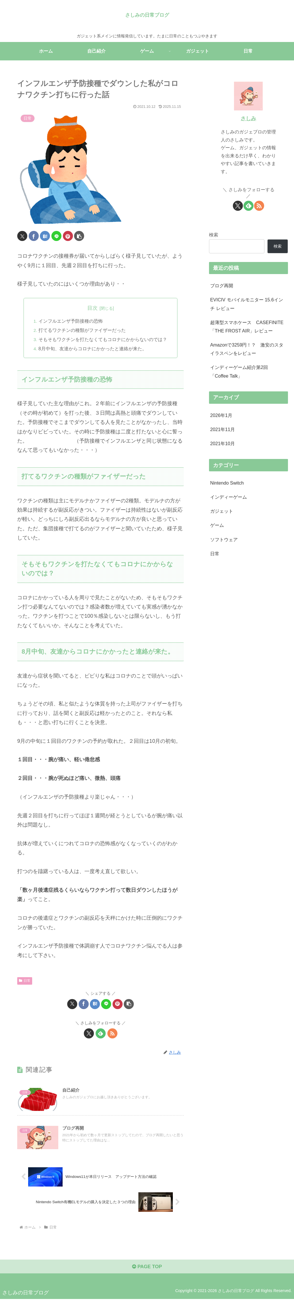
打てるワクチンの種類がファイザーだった (82, 330)
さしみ (248, 118)
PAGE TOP (147, 1270)
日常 (24, 981)
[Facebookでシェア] (34, 236)
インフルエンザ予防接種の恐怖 (70, 321)
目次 (92, 308)
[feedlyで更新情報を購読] (101, 1034)
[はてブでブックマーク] (45, 236)
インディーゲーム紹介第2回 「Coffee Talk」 (239, 371)
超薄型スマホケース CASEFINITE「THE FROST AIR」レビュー (246, 326)
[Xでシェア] (22, 236)
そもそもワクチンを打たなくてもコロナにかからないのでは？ (102, 339)
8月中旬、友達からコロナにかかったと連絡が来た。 (92, 348)
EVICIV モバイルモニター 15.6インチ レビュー (246, 304)
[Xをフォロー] (89, 1034)
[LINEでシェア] (56, 236)
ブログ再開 (221, 285)
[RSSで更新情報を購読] (112, 1034)
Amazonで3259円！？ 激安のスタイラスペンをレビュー (246, 349)
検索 (213, 234)
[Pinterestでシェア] (68, 236)
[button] (79, 236)
